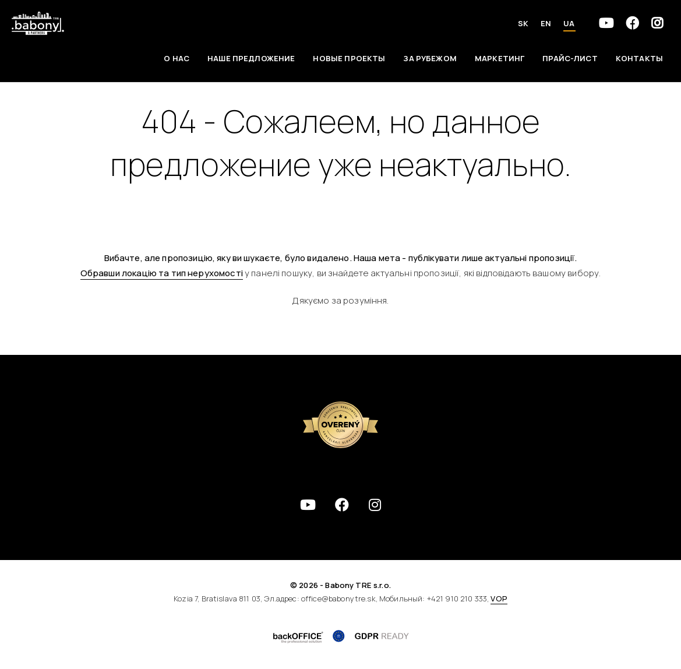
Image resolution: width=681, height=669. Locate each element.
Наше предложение (251, 58)
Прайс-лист (570, 58)
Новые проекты (349, 58)
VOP (499, 598)
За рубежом (430, 58)
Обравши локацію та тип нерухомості (161, 273)
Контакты (639, 58)
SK (523, 23)
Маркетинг (499, 58)
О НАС (176, 58)
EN (546, 23)
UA (568, 23)
